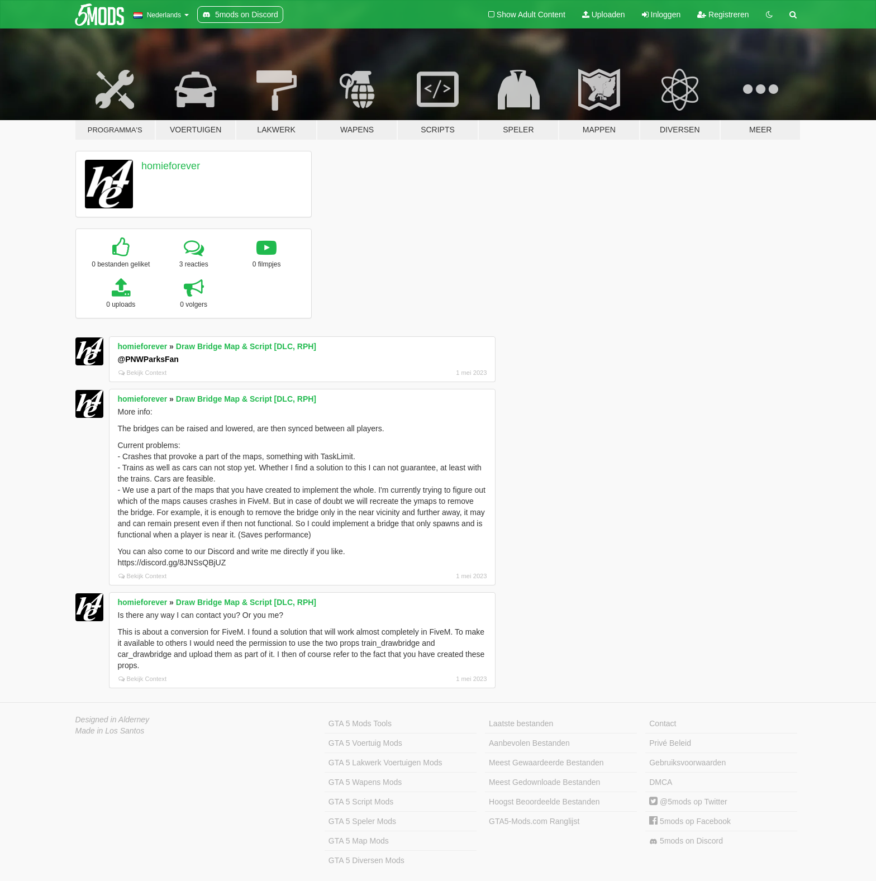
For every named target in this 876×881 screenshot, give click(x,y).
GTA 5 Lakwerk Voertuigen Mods (385, 762)
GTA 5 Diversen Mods (366, 860)
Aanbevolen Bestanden (529, 743)
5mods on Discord (686, 841)
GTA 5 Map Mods (358, 840)
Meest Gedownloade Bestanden (544, 782)
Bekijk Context (142, 372)
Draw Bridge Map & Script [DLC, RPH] (246, 346)
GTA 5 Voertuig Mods (365, 743)
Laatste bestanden (521, 723)
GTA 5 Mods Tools (360, 723)
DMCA (660, 782)
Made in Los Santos (110, 730)
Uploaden (603, 14)
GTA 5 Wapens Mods (365, 782)
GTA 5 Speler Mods (362, 821)
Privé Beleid (670, 743)
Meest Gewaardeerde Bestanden (546, 762)
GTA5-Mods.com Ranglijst (534, 821)
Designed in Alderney (112, 719)
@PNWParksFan (148, 359)
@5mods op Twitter (688, 802)
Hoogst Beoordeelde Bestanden (544, 801)
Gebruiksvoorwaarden (687, 762)
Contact (662, 723)
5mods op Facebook (690, 821)
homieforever (170, 166)
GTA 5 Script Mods (360, 801)
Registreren (723, 14)
